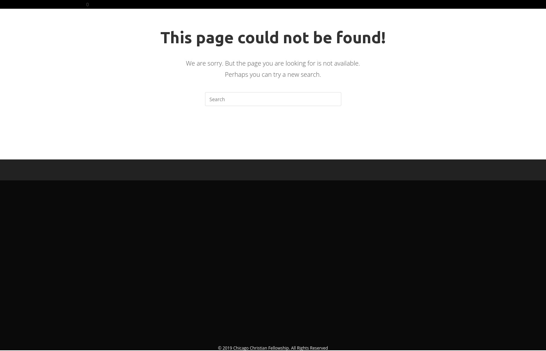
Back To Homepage (273, 134)
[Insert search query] (273, 99)
